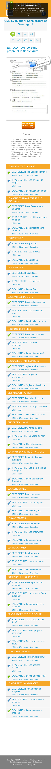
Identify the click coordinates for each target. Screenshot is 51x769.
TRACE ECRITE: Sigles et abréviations (27, 377)
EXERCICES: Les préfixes (27, 245)
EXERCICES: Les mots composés (27, 336)
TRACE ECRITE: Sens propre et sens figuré (27, 633)
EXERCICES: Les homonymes (27, 555)
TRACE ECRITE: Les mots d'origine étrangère (27, 471)
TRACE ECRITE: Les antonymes (27, 533)
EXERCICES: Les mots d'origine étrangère (27, 460)
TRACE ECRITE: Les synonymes (27, 504)
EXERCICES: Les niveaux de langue (27, 173)
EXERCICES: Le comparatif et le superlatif (27, 585)
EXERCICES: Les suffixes (27, 274)
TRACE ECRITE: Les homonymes (27, 563)
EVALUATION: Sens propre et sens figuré (27, 644)
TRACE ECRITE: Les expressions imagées (27, 702)
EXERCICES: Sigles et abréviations (27, 368)
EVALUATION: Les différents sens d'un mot (27, 231)
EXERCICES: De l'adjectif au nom (27, 400)
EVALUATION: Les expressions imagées (27, 713)
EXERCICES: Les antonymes (27, 525)
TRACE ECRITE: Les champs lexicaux (27, 668)
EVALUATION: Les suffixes (27, 291)
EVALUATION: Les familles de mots (27, 323)
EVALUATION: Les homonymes (27, 571)
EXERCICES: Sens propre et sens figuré (27, 622)
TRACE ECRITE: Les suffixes (27, 282)
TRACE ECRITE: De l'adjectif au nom (27, 408)
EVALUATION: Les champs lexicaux (27, 677)
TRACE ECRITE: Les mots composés (27, 345)
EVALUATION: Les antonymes (27, 541)
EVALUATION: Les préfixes (27, 261)
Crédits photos (31, 764)
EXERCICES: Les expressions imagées (27, 692)
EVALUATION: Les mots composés (27, 355)
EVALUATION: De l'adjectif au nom (27, 416)
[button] (19, 34)
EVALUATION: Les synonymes (27, 512)
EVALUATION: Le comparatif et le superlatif (27, 607)
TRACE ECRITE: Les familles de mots (27, 313)
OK (28, 15)
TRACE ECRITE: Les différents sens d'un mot (27, 220)
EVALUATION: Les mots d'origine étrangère (27, 481)
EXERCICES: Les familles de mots (27, 304)
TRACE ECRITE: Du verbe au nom (27, 437)
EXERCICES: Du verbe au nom (27, 429)
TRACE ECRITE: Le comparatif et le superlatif (27, 596)
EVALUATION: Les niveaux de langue (27, 192)
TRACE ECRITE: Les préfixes (27, 253)
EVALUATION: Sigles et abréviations (27, 387)
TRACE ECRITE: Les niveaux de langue (27, 183)
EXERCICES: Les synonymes (27, 496)
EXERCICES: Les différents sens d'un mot (27, 209)
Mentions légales (35, 760)
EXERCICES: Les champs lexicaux (27, 658)
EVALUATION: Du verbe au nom (27, 445)
